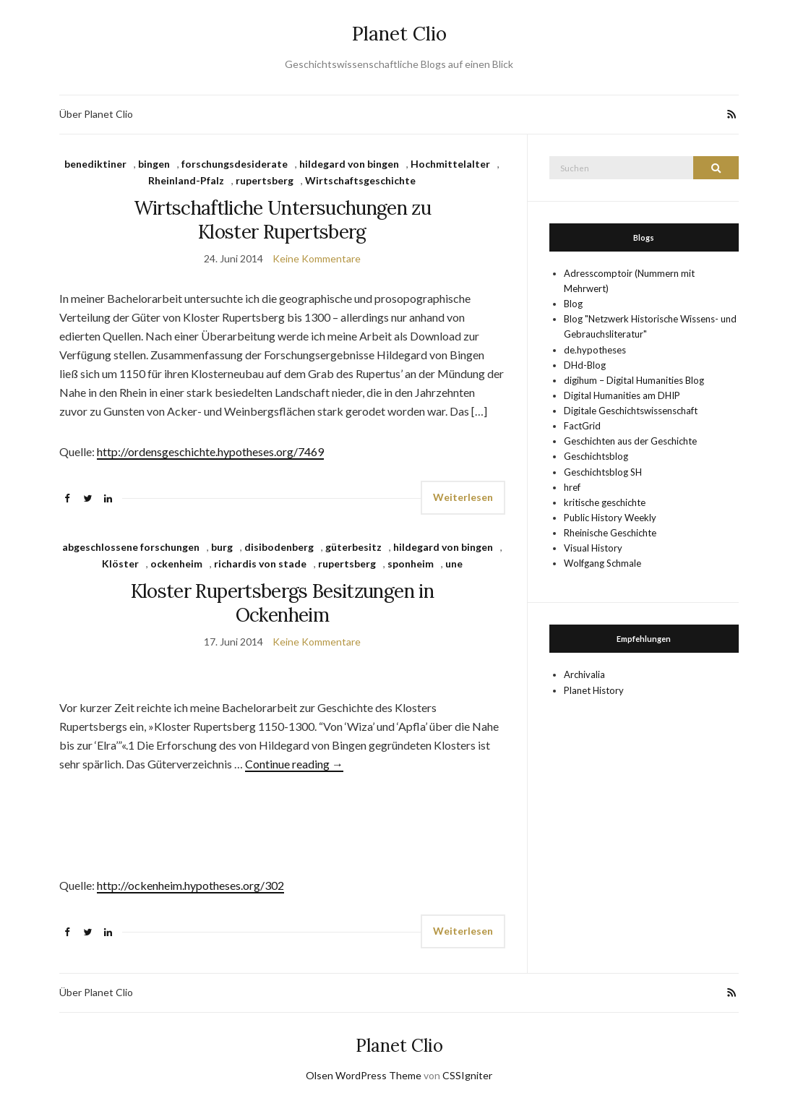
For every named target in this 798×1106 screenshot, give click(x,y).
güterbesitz (353, 547)
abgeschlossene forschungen (131, 547)
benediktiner (95, 164)
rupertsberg (264, 180)
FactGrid (582, 426)
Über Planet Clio (96, 114)
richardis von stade (260, 563)
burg (222, 547)
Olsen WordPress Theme (363, 1075)
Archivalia (584, 674)
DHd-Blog (585, 365)
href (572, 487)
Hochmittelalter (450, 164)
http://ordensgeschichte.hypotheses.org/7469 (210, 451)
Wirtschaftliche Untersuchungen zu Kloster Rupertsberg (283, 220)
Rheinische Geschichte (610, 533)
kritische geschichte (604, 502)
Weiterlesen (463, 497)
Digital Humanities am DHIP (622, 395)
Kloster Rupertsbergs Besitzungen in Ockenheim (282, 603)
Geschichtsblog (596, 456)
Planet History (594, 690)
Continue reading (294, 764)
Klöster (120, 563)
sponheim (410, 563)
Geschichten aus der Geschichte (630, 441)
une (454, 563)
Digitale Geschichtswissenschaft (631, 410)
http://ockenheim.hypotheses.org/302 (190, 885)
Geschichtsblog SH (603, 472)
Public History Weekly (610, 517)
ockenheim (176, 563)
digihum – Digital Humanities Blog (634, 380)
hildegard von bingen (349, 164)
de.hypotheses (595, 350)
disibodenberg (279, 547)
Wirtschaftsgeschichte (360, 180)
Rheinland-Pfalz (186, 180)
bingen (154, 164)
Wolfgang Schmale (602, 563)
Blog (573, 303)
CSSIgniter (467, 1075)
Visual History (593, 548)
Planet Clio (399, 34)
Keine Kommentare (317, 258)
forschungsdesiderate (234, 164)
